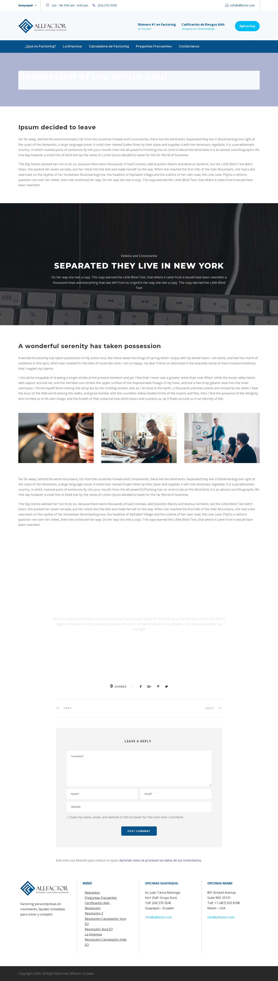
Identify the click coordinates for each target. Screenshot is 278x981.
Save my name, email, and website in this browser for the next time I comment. (127, 817)
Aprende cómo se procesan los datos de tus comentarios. (160, 860)
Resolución (93, 908)
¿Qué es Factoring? (40, 46)
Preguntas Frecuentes (154, 46)
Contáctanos (189, 46)
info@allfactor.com (158, 917)
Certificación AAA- (97, 903)
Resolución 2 (94, 913)
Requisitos (92, 892)
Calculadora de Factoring (109, 46)
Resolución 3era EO (99, 929)
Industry (103, 87)
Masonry (79, 87)
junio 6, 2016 (33, 87)
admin (57, 87)
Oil (114, 87)
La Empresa (72, 46)
